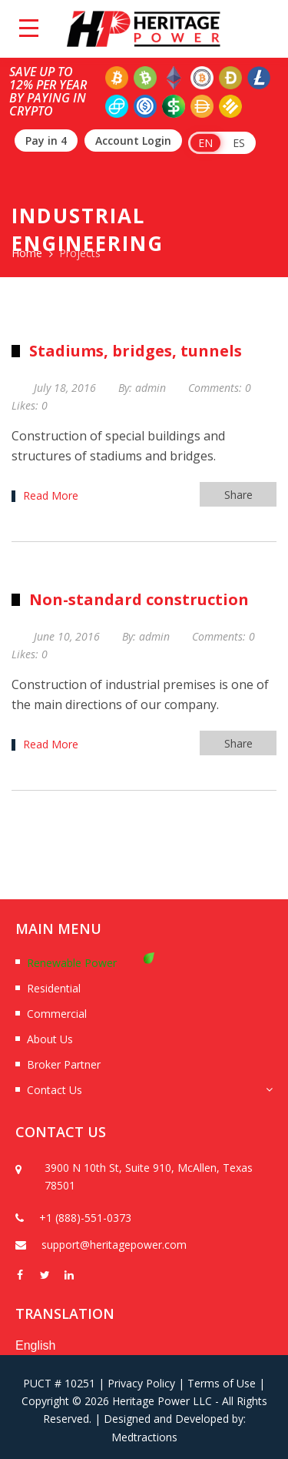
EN (205, 143)
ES (239, 143)
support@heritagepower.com (114, 1244)
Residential (54, 988)
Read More (50, 495)
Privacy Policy (141, 1383)
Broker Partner (64, 1064)
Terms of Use (221, 1383)
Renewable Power (72, 962)
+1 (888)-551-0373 (85, 1217)
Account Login (133, 140)
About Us (50, 1039)
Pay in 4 (46, 140)
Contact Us (54, 1090)
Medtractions (144, 1437)
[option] (144, 1207)
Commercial (57, 1013)
